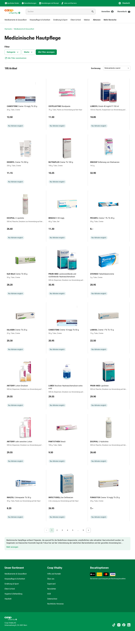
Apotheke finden (12, 3)
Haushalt (8, 599)
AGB (49, 594)
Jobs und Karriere (69, 3)
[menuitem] (16, 20)
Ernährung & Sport (12, 584)
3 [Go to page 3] (62, 530)
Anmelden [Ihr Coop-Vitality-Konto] (107, 11)
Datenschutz (52, 599)
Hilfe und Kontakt (54, 574)
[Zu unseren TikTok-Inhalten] (113, 624)
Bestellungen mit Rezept (49, 3)
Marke (28, 52)
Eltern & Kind (10, 589)
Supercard (51, 584)
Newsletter (51, 589)
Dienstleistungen (28, 3)
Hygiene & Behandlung (13, 594)
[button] (124, 3)
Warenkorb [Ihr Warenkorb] (123, 11)
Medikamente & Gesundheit (24, 29)
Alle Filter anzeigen (46, 52)
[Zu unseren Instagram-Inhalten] (118, 624)
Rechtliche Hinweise (55, 604)
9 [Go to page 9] (83, 530)
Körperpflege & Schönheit (15, 579)
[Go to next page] (88, 530)
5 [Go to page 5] (72, 530)
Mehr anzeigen (12, 547)
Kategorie (13, 52)
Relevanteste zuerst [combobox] (112, 68)
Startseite (8, 29)
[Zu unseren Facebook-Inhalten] (123, 624)
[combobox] (57, 11)
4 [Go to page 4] (67, 530)
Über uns (50, 579)
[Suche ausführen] (92, 11)
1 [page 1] (51, 530)
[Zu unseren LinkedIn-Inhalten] (128, 624)
